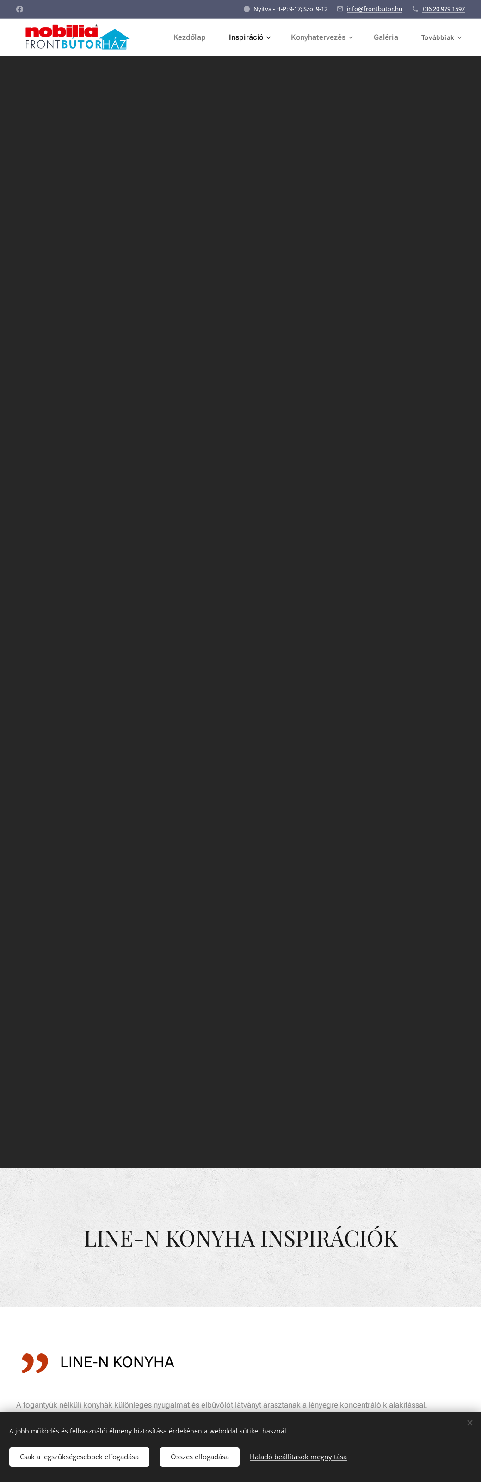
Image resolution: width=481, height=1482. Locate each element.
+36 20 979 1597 (443, 9)
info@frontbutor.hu (374, 9)
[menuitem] (200, 37)
